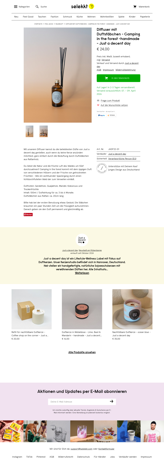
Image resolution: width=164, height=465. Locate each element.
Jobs (112, 457)
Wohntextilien (107, 17)
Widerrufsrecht (65, 457)
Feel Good (28, 17)
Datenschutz (83, 457)
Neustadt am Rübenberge (90, 250)
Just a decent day (117, 154)
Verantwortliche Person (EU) (122, 159)
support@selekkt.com (81, 449)
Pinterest (41, 457)
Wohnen (91, 17)
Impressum (146, 457)
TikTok (29, 457)
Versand (106, 60)
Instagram (17, 457)
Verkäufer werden (128, 457)
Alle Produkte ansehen (82, 352)
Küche (80, 17)
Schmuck (67, 17)
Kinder (132, 17)
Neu (16, 17)
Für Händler (100, 457)
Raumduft (59, 24)
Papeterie (145, 17)
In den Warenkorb (120, 78)
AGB (52, 457)
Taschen (42, 17)
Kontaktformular (106, 449)
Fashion (54, 17)
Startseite (38, 24)
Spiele (121, 17)
